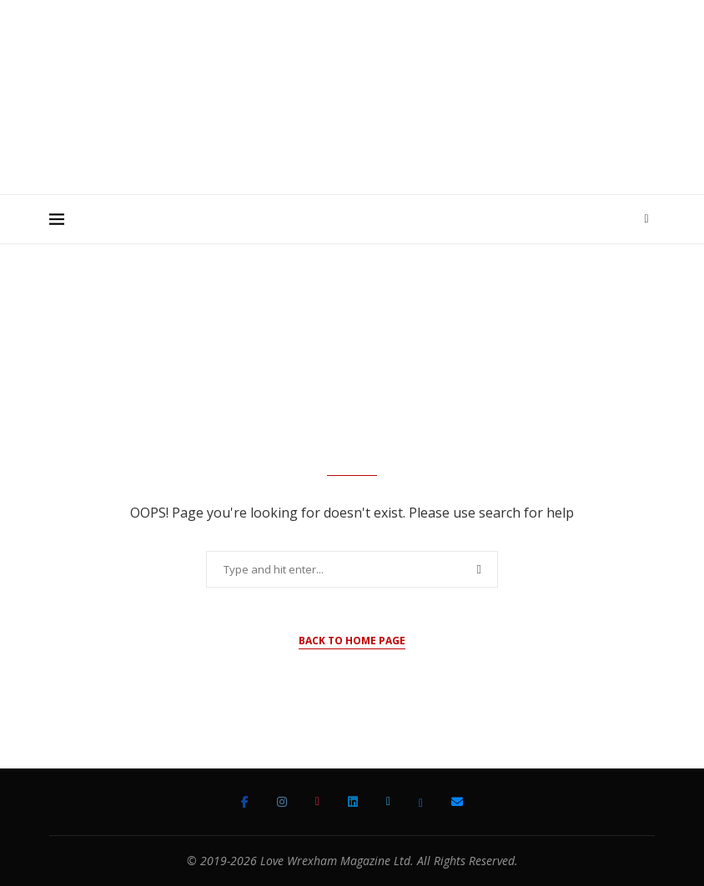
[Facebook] (245, 801)
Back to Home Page (352, 640)
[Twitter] (388, 801)
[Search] (646, 219)
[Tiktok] (317, 801)
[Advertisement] (352, 145)
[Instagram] (282, 801)
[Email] (457, 801)
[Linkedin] (353, 801)
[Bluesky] (421, 801)
